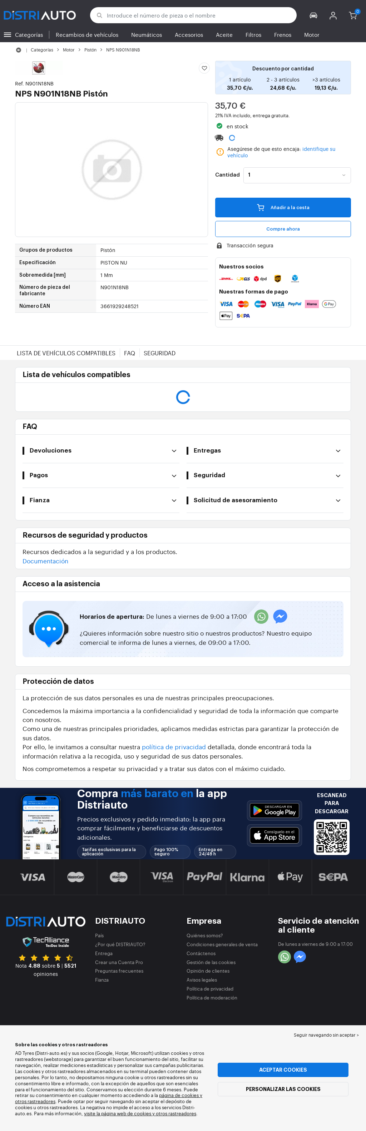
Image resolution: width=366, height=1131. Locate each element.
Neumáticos (146, 34)
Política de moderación (212, 997)
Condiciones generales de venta (222, 944)
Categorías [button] (29, 34)
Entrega (104, 953)
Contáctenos (201, 953)
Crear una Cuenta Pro (119, 962)
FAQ (129, 353)
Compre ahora (283, 229)
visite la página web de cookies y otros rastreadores (140, 1113)
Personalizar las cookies (283, 1089)
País (99, 935)
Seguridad (159, 353)
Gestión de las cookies (211, 962)
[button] (313, 15)
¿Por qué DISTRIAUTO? (120, 944)
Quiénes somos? (205, 935)
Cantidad (227, 175)
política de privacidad (174, 746)
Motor (312, 34)
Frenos (282, 34)
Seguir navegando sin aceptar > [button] (326, 1035)
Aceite (224, 34)
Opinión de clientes (208, 971)
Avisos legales (202, 980)
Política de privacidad (210, 989)
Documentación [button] (45, 561)
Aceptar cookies (283, 1069)
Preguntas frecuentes (119, 971)
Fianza (102, 980)
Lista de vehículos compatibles (66, 353)
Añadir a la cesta (283, 207)
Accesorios (189, 34)
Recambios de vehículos (87, 34)
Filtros (253, 34)
